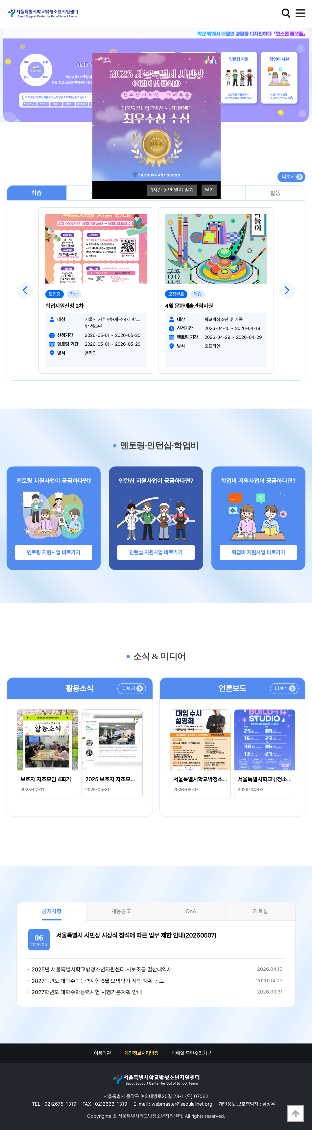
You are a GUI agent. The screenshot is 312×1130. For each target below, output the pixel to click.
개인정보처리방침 (141, 1053)
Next (287, 290)
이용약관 (102, 1053)
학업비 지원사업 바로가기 (258, 552)
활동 (275, 192)
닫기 (209, 190)
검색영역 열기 (286, 13)
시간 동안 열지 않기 (172, 190)
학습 (36, 192)
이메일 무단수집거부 (191, 1053)
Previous (25, 290)
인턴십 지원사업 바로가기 (155, 552)
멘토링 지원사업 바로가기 (53, 552)
